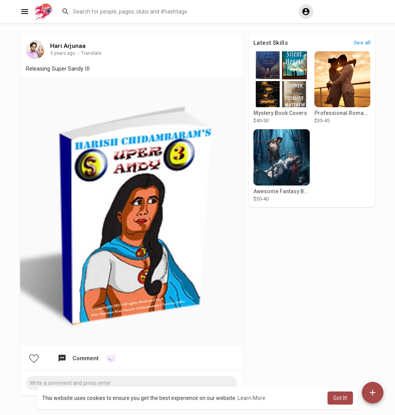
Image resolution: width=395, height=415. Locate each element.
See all (362, 43)
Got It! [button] (340, 398)
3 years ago (63, 53)
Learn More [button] (251, 398)
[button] (176, 11)
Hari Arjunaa (68, 45)
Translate (91, 53)
